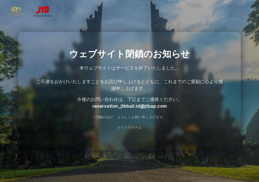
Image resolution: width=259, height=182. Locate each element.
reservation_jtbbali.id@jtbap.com (129, 106)
